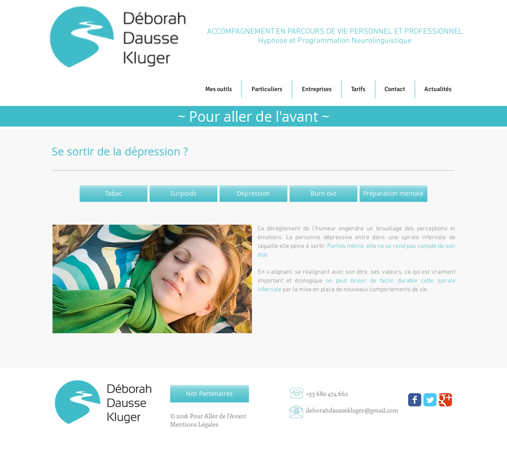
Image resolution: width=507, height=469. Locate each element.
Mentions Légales (194, 424)
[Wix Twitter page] (430, 399)
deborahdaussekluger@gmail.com (352, 410)
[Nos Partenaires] (209, 393)
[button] (438, 89)
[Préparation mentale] (393, 193)
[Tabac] (113, 193)
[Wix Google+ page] (445, 399)
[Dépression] (253, 193)
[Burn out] (323, 193)
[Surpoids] (183, 193)
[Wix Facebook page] (414, 399)
